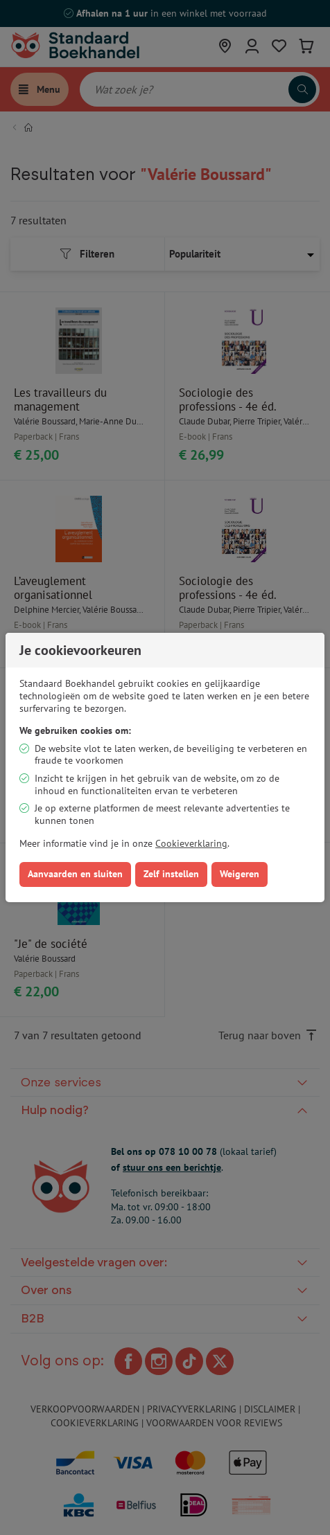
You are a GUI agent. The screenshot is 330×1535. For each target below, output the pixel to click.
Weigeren (239, 874)
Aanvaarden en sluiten (75, 874)
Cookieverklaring (191, 843)
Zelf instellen (171, 874)
